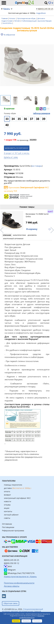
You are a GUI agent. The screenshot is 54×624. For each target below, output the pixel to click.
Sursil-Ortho (7, 23)
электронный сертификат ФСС (17, 498)
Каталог (12, 18)
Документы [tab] (32, 235)
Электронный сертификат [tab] (13, 239)
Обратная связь (11, 603)
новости (7, 501)
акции (6, 508)
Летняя (17, 21)
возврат (7, 495)
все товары (36, 166)
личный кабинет (11, 514)
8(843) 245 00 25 (45, 9)
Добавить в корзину (16, 148)
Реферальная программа (13, 530)
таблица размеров (41, 113)
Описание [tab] (7, 235)
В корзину (31, 229)
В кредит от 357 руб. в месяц (16, 153)
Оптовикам (7, 524)
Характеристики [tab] (19, 235)
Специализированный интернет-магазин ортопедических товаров (22, 610)
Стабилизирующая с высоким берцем (36, 21)
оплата (7, 491)
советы (7, 518)
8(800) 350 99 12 (11, 563)
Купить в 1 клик (11, 157)
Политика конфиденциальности (31, 617)
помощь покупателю (13, 485)
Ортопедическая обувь (26, 18)
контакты (8, 511)
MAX (8, 566)
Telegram (10, 569)
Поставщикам (8, 527)
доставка (17, 488)
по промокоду (16, 140)
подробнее (41, 13)
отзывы (7, 505)
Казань (6, 9)
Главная (4, 18)
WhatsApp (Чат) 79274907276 (19, 573)
